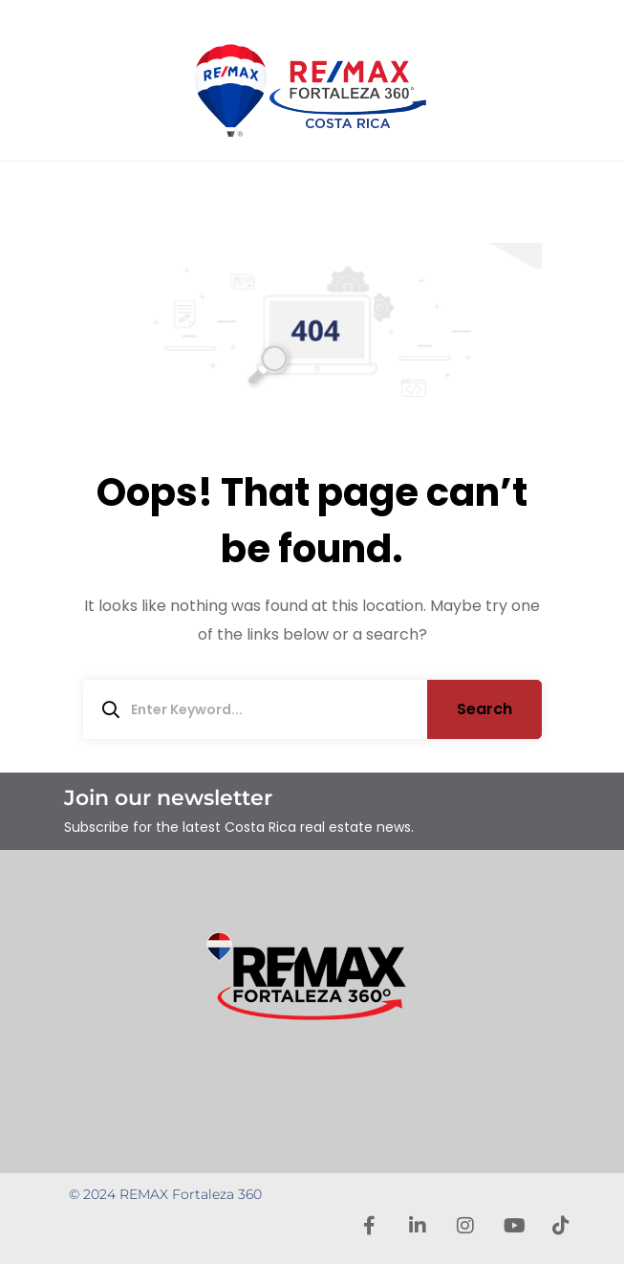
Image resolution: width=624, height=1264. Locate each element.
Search (484, 709)
